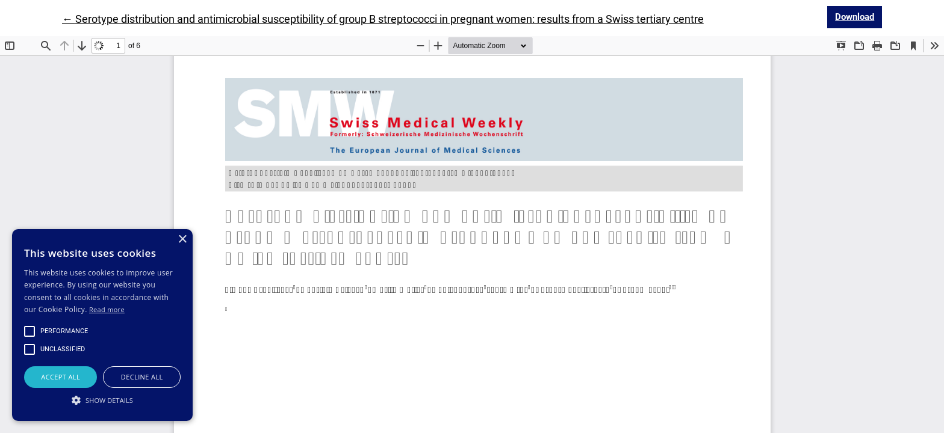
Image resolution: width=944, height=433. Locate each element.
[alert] (102, 325)
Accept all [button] (60, 376)
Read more (107, 309)
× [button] (182, 239)
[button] (102, 400)
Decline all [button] (142, 376)
